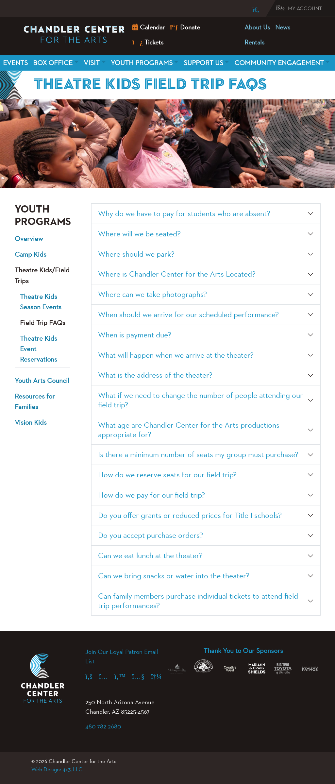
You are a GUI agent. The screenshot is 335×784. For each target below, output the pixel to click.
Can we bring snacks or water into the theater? (173, 576)
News (282, 27)
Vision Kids (31, 422)
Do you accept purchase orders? (150, 535)
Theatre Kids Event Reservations (38, 349)
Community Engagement (279, 62)
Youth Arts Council (42, 380)
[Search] (251, 10)
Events (15, 62)
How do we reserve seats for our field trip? (167, 474)
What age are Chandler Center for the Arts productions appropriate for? (188, 429)
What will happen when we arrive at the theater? (176, 355)
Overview (29, 238)
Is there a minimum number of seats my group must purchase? (198, 454)
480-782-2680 (103, 726)
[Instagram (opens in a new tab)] (106, 676)
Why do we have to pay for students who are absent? (184, 213)
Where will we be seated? (139, 234)
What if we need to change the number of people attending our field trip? (200, 400)
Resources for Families (35, 401)
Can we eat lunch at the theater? (150, 555)
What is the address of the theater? (155, 375)
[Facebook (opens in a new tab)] (92, 676)
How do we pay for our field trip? (151, 495)
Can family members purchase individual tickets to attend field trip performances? (198, 600)
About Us (257, 27)
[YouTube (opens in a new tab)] (141, 676)
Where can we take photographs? (152, 294)
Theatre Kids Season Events (40, 301)
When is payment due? (134, 335)
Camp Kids (30, 254)
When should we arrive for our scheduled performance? (188, 314)
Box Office (53, 62)
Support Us (203, 62)
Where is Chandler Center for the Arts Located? (177, 274)
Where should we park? (136, 254)
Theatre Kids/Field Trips (42, 275)
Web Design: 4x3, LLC (56, 769)
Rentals (254, 42)
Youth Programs (142, 62)
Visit (92, 62)
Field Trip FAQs (42, 322)
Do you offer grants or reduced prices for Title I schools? (190, 515)
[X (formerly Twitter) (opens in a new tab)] (123, 676)
